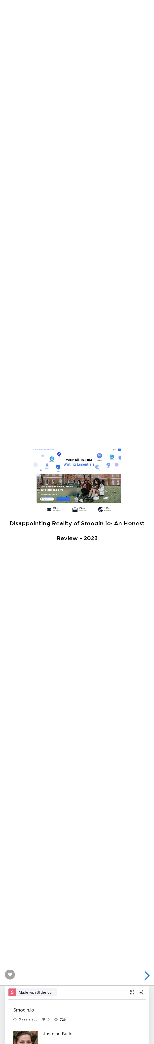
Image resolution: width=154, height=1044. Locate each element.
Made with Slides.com (36, 992)
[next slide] (146, 975)
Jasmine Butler (58, 1033)
